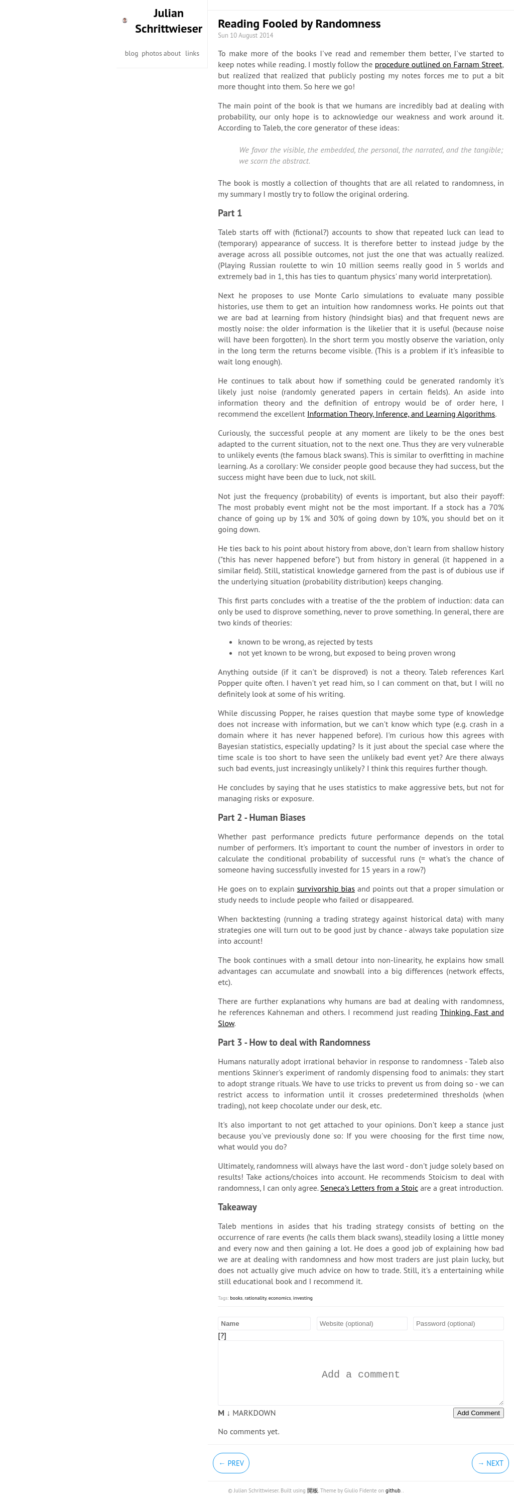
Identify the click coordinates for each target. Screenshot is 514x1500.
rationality (255, 1298)
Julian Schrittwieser (168, 20)
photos (152, 53)
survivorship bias (326, 889)
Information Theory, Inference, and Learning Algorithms (401, 414)
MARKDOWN (247, 1413)
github (393, 1490)
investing (303, 1298)
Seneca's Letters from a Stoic (369, 1188)
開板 (312, 1490)
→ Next (490, 1463)
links (192, 53)
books (236, 1298)
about (172, 53)
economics (280, 1298)
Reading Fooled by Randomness (299, 23)
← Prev (231, 1463)
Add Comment (478, 1413)
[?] (222, 1335)
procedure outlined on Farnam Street (438, 64)
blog (132, 53)
